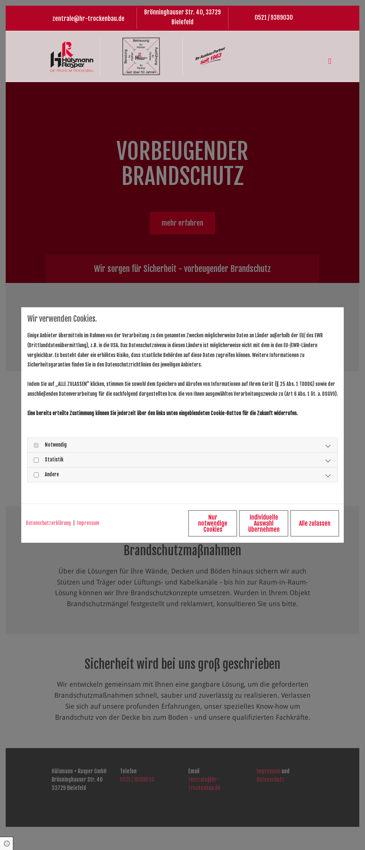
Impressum (88, 523)
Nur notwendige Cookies (160, 523)
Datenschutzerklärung (48, 523)
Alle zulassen (304, 523)
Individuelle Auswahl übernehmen (232, 523)
